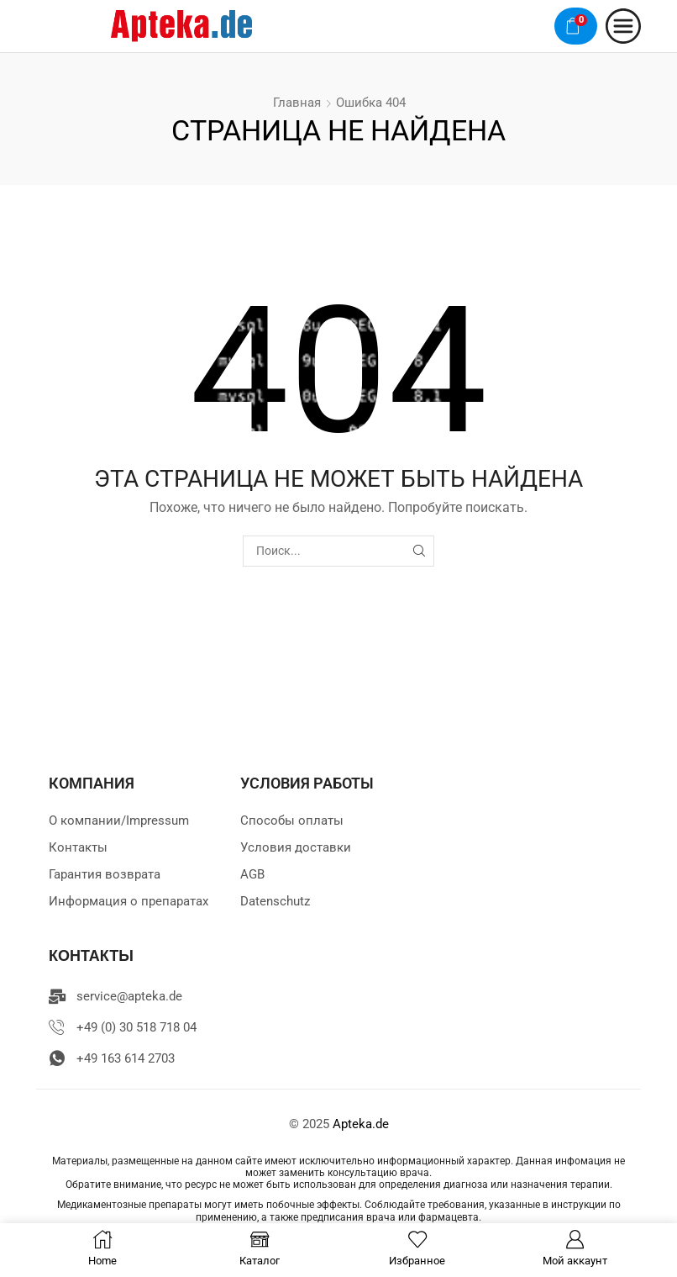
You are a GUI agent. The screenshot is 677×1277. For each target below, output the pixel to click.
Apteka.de (361, 1124)
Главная (297, 102)
